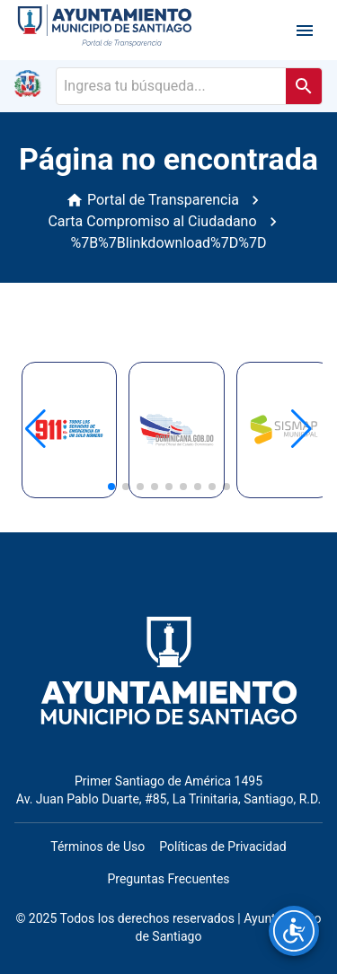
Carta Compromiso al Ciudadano (152, 221)
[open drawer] (305, 30)
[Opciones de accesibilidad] (294, 931)
